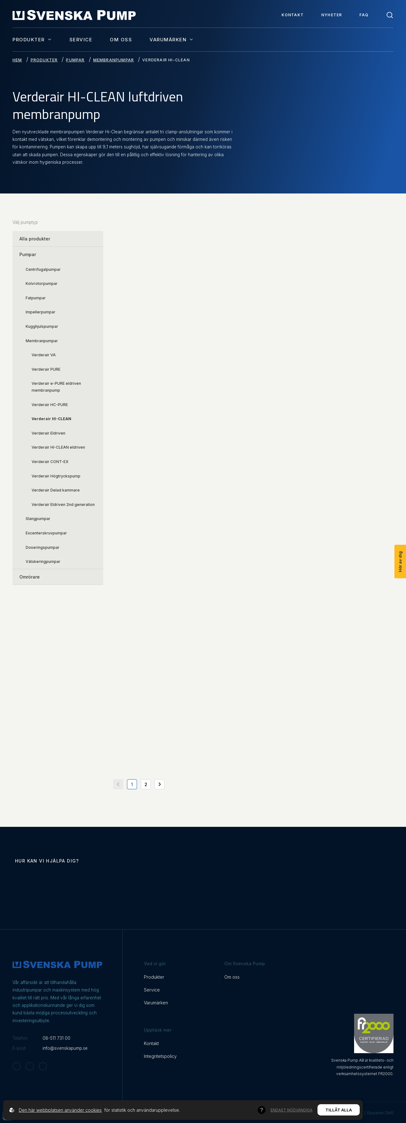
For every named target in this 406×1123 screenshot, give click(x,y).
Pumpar (75, 60)
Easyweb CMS (380, 1112)
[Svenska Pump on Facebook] (30, 1066)
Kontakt (293, 15)
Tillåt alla (338, 1109)
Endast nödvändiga (291, 1110)
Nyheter (331, 15)
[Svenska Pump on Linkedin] (43, 1066)
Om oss (121, 40)
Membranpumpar (113, 60)
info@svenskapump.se (65, 1048)
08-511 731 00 (56, 1038)
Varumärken (172, 39)
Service (81, 40)
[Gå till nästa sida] (160, 784)
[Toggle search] (389, 15)
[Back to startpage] (74, 15)
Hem (17, 60)
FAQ (363, 15)
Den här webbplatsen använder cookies (60, 1110)
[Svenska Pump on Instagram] (17, 1066)
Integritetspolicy (160, 1056)
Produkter (32, 39)
